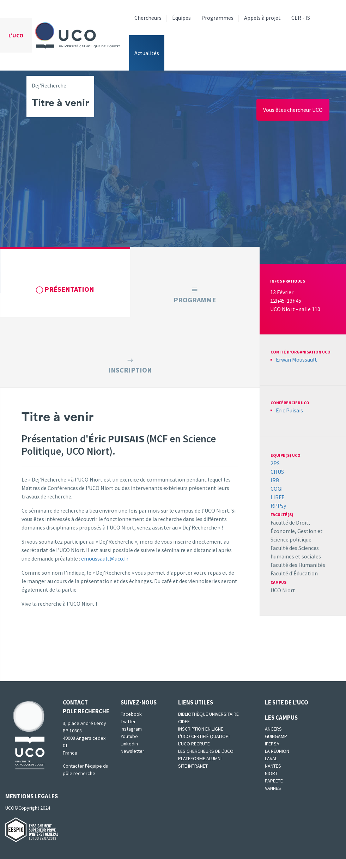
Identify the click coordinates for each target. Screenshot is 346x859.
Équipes (181, 17)
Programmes (217, 17)
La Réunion (277, 751)
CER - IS (300, 17)
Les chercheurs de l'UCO (205, 751)
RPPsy (278, 505)
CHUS (277, 471)
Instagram (131, 729)
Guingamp (276, 736)
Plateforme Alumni (199, 758)
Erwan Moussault (296, 359)
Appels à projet (262, 17)
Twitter (128, 721)
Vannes (273, 788)
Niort (271, 773)
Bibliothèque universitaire (208, 714)
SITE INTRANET (193, 766)
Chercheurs (148, 17)
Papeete (274, 781)
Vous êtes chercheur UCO (293, 109)
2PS (275, 463)
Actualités (146, 52)
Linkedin (129, 743)
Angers (273, 729)
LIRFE (278, 497)
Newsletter (132, 751)
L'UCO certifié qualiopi (204, 736)
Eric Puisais (289, 410)
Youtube (129, 736)
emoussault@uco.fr (104, 558)
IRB (275, 480)
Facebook (131, 714)
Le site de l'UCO (286, 702)
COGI (277, 488)
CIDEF (184, 721)
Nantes (273, 766)
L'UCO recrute (194, 743)
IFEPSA (272, 743)
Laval (271, 758)
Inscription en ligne (200, 729)
